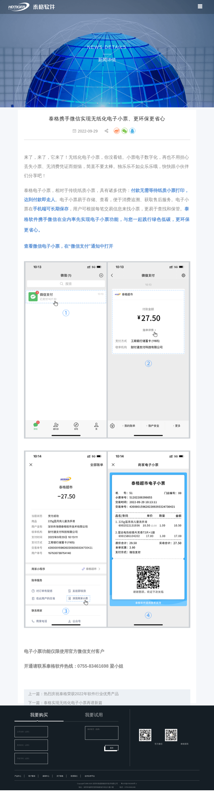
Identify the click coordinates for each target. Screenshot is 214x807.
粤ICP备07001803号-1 (129, 783)
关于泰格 (60, 776)
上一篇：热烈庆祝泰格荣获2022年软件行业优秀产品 (73, 699)
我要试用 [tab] (94, 714)
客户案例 (31, 776)
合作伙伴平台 (90, 776)
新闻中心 (46, 776)
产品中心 (17, 776)
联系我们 (74, 776)
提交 (111, 748)
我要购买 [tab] (39, 714)
